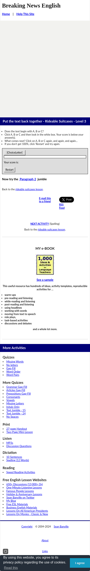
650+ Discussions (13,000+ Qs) (24, 484)
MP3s (9, 442)
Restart (10, 169)
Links (45, 551)
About (45, 540)
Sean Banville (61, 526)
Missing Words (15, 361)
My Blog (11, 500)
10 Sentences (14, 457)
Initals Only (13, 406)
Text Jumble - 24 (16, 413)
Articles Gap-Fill (15, 390)
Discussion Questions (19, 446)
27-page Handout (16, 428)
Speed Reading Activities (20, 472)
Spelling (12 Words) (17, 460)
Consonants (13, 396)
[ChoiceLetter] (15, 152)
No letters (12, 365)
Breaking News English (31, 5)
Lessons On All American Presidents (27, 510)
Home (6, 14)
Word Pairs (12, 374)
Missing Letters (15, 403)
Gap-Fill (11, 368)
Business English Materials (21, 507)
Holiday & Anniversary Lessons (24, 494)
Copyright (26, 526)
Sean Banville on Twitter (20, 497)
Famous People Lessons (20, 491)
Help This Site (25, 14)
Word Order (13, 371)
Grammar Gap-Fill (16, 386)
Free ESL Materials (17, 504)
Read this (11, 568)
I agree (80, 563)
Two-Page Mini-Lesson (19, 432)
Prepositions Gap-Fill (18, 393)
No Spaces (12, 416)
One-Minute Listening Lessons (24, 487)
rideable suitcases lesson (29, 189)
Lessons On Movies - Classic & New (27, 514)
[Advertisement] (45, 67)
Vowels (10, 400)
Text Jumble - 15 (16, 410)
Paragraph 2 (27, 179)
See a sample (45, 280)
